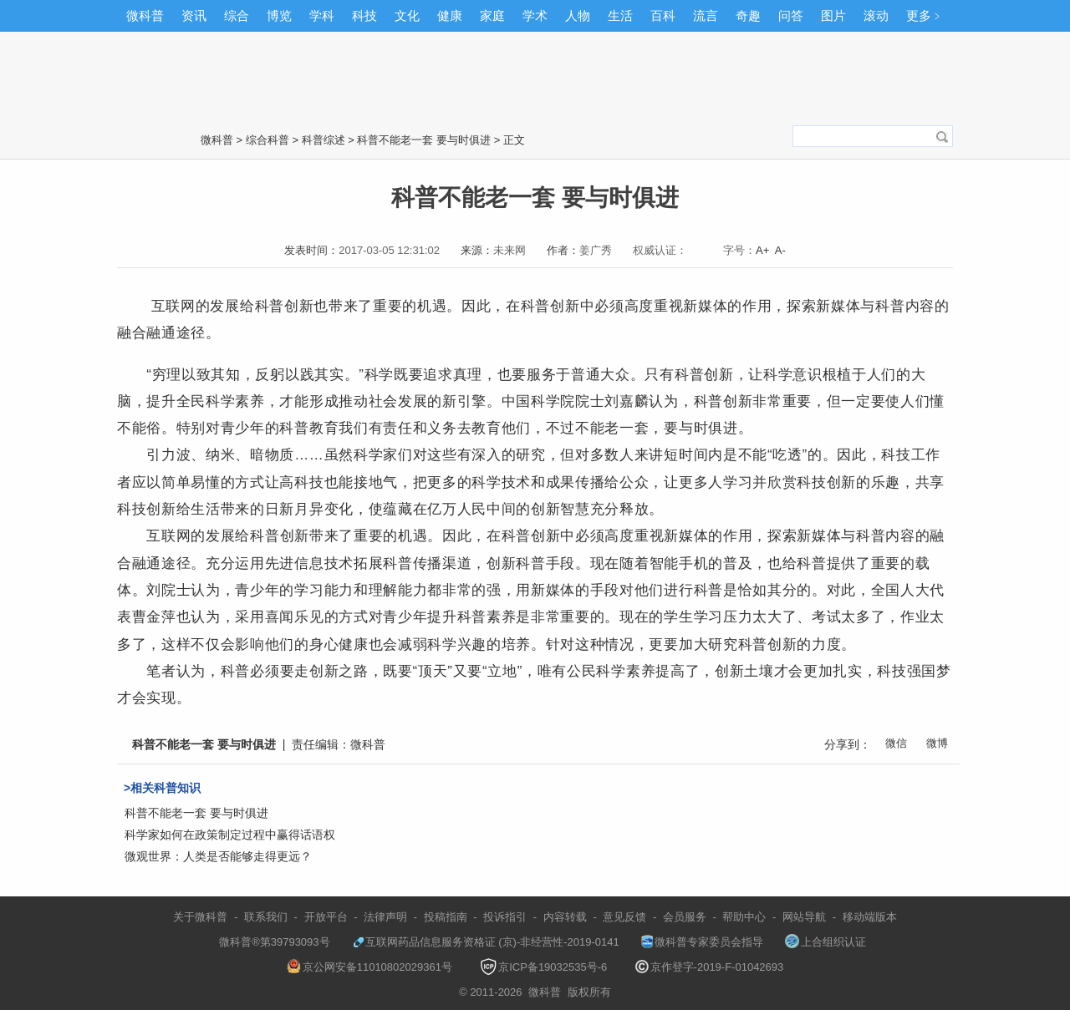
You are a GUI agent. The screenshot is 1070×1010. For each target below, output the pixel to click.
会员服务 (684, 917)
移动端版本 (870, 917)
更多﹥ (925, 15)
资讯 (193, 15)
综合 (236, 15)
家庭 (492, 15)
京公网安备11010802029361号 (369, 967)
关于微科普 (200, 917)
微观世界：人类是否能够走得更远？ (218, 856)
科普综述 (323, 140)
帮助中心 (744, 917)
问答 (790, 15)
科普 (269, 306)
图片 (833, 15)
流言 (705, 15)
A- (780, 250)
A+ (762, 250)
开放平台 (326, 917)
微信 (896, 743)
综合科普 (267, 140)
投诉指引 (505, 917)
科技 (364, 15)
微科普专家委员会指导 (702, 942)
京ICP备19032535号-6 (543, 967)
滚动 (876, 15)
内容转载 (565, 917)
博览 (279, 15)
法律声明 (385, 917)
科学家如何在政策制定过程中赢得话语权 (230, 834)
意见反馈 (624, 917)
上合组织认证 (825, 942)
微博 (937, 743)
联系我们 (266, 917)
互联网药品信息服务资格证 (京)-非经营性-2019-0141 (485, 942)
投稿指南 (445, 917)
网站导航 (804, 917)
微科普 (145, 15)
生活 (620, 15)
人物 (577, 15)
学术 (535, 15)
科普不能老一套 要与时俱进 (424, 140)
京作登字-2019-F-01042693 (709, 967)
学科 (321, 15)
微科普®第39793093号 (266, 942)
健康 (449, 15)
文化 (407, 15)
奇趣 (748, 15)
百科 (662, 15)
